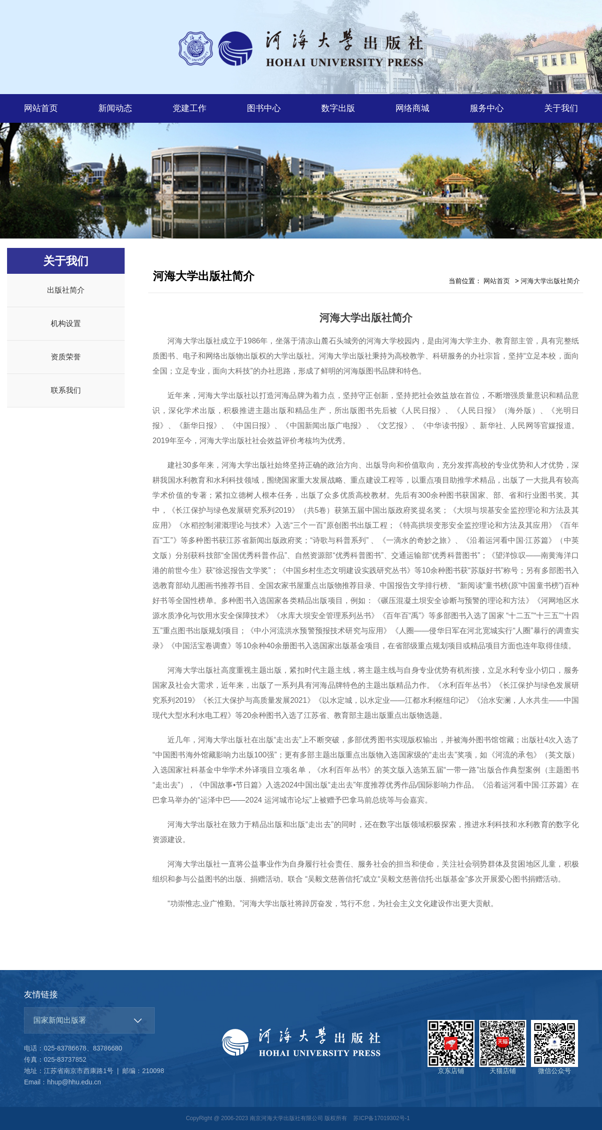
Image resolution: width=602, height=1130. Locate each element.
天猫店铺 (502, 1047)
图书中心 (264, 108)
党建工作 (189, 108)
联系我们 (66, 390)
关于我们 (561, 108)
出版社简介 (66, 290)
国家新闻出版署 (59, 1020)
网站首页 (41, 108)
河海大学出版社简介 (550, 281)
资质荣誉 (66, 357)
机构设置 (66, 323)
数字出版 (338, 108)
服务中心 (487, 108)
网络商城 (412, 108)
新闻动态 (115, 108)
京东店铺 (451, 1047)
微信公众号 (554, 1047)
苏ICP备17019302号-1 (381, 1118)
